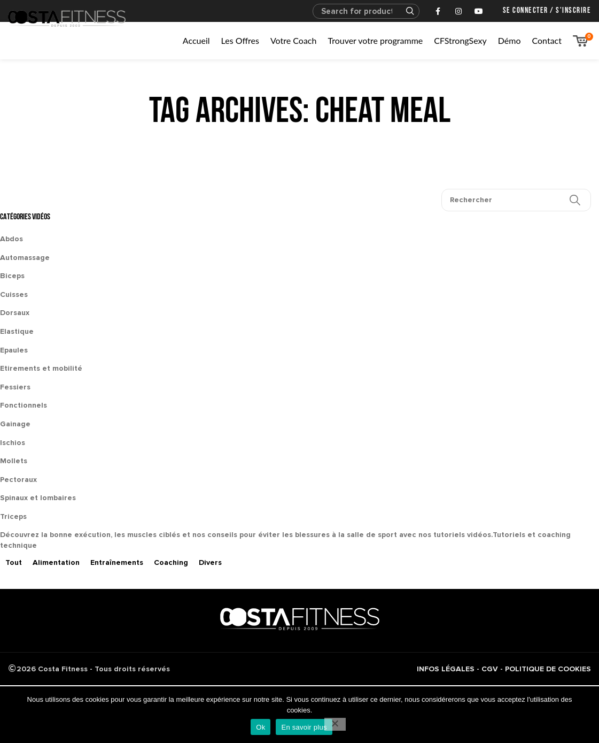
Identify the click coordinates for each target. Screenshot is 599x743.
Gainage (15, 423)
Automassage (25, 257)
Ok (260, 727)
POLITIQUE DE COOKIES (548, 668)
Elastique (17, 331)
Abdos (11, 238)
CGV (489, 668)
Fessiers (15, 387)
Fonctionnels (23, 405)
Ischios (12, 442)
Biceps (12, 275)
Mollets (13, 460)
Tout (13, 562)
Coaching (171, 562)
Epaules (14, 350)
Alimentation (56, 562)
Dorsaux (14, 312)
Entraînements (116, 562)
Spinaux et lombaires (38, 497)
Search (405, 11)
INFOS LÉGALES (445, 668)
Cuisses (14, 294)
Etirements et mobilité (41, 368)
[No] (335, 724)
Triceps (13, 516)
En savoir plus (303, 727)
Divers (210, 562)
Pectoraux (18, 479)
